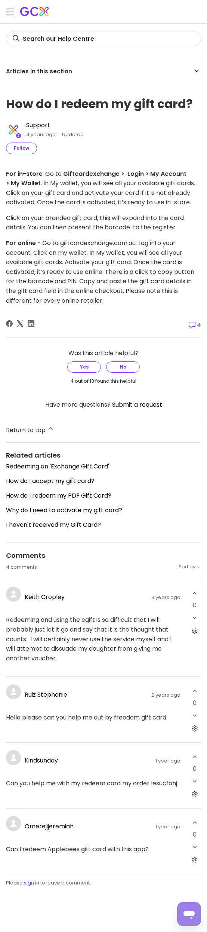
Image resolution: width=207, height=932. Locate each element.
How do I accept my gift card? (50, 481)
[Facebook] (9, 323)
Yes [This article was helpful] (84, 367)
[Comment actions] (194, 630)
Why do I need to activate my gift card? (64, 510)
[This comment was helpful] (194, 593)
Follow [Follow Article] (21, 148)
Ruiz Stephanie (46, 694)
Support (38, 125)
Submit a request (137, 404)
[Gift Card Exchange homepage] (35, 11)
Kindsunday (41, 760)
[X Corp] (20, 323)
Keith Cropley (45, 597)
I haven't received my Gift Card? (53, 524)
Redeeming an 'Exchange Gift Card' (57, 466)
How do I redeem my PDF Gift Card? (58, 495)
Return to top (30, 429)
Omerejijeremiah (49, 826)
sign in (31, 882)
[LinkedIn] (31, 323)
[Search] (103, 38)
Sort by (190, 567)
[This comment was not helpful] (194, 617)
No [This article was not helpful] (123, 367)
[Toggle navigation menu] (10, 12)
